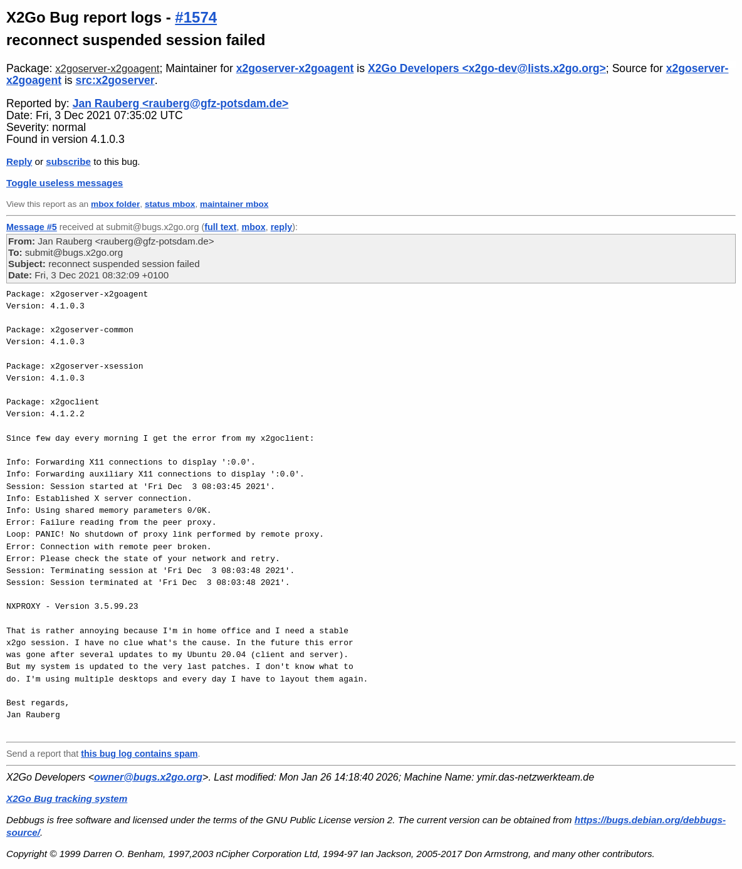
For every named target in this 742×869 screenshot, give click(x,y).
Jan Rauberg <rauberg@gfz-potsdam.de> (181, 103)
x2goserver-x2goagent (107, 69)
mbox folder (115, 204)
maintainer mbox (234, 204)
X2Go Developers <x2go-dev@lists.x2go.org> (487, 68)
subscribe (68, 161)
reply (281, 227)
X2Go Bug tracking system (66, 798)
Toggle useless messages (64, 182)
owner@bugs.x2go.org (148, 777)
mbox (253, 227)
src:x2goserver (114, 80)
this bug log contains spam (139, 754)
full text (220, 227)
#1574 (196, 17)
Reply (19, 161)
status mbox (170, 204)
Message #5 (31, 227)
